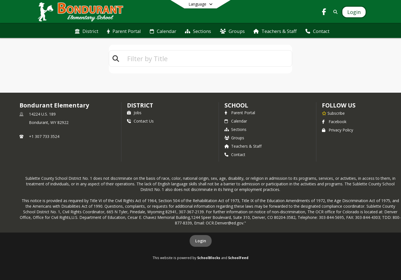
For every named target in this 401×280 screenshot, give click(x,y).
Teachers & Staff (242, 146)
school (236, 105)
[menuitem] (86, 30)
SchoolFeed (238, 257)
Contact (234, 154)
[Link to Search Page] (334, 12)
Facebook (334, 121)
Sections (235, 129)
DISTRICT (140, 105)
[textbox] (207, 58)
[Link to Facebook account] (324, 12)
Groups (234, 137)
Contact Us (140, 121)
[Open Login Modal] (353, 12)
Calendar (235, 121)
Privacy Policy (337, 130)
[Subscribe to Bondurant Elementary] (333, 113)
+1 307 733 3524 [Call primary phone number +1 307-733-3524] (44, 136)
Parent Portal (239, 112)
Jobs (134, 112)
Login (200, 240)
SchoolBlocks (208, 257)
